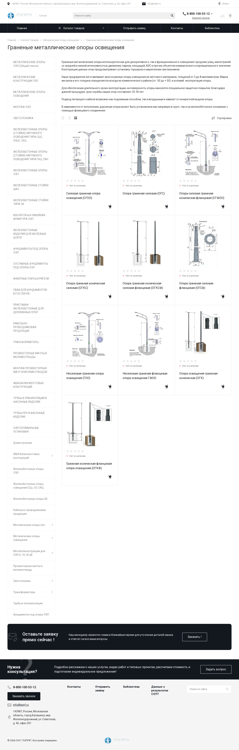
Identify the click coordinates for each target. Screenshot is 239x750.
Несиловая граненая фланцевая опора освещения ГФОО (145, 376)
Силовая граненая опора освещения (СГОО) (83, 196)
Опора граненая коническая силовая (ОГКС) (85, 286)
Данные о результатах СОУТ (159, 690)
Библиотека (131, 686)
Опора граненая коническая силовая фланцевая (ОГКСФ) (143, 286)
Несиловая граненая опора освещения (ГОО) (85, 376)
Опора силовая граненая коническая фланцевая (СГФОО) (201, 196)
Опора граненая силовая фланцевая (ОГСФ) (196, 286)
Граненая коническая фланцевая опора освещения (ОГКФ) (89, 466)
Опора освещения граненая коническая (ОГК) (198, 376)
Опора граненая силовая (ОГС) (144, 193)
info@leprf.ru (154, 3)
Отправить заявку (102, 688)
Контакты (74, 686)
